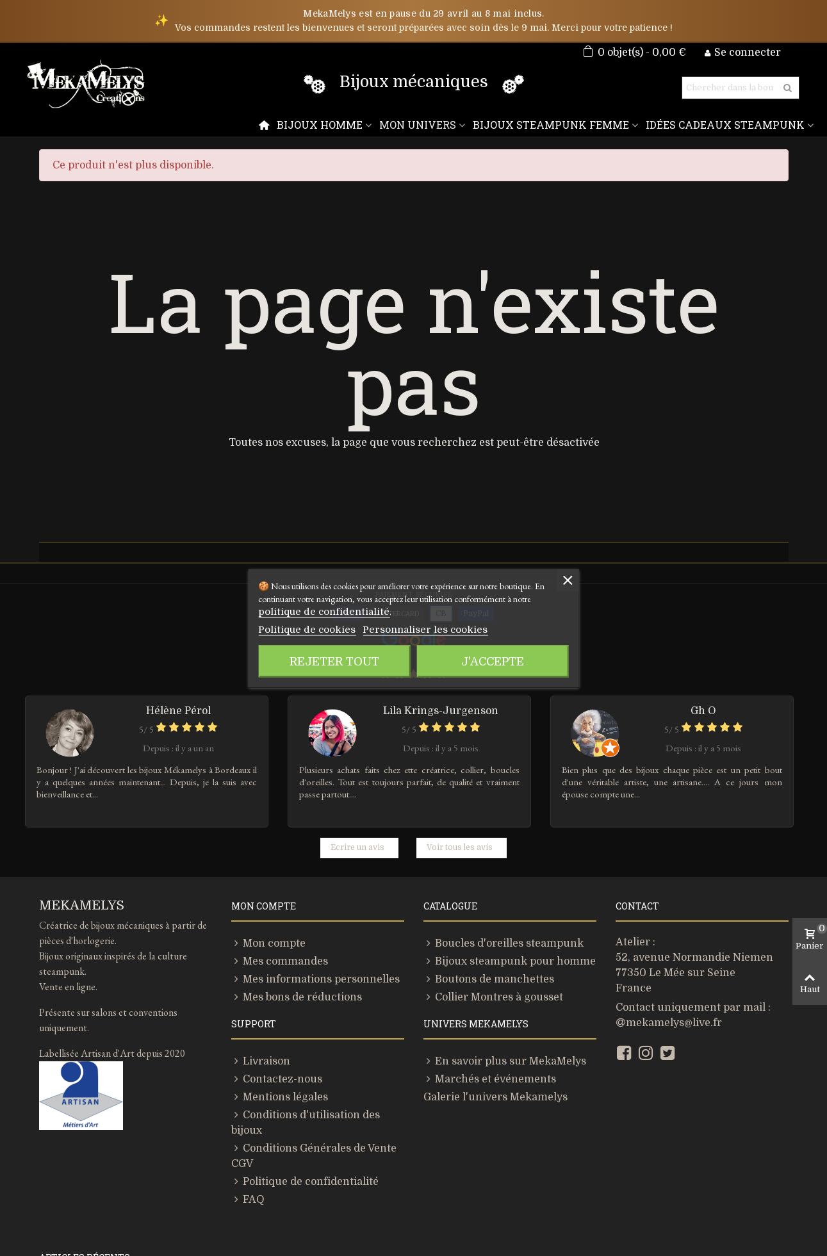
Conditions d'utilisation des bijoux (307, 1033)
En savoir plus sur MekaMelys (492, 979)
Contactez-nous (269, 997)
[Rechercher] (730, 88)
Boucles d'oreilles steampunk (489, 861)
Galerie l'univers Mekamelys (482, 1014)
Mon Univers (448, 124)
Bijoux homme (357, 124)
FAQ (247, 1087)
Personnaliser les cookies (391, 629)
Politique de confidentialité (292, 1069)
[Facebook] (624, 971)
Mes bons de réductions (285, 915)
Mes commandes (271, 879)
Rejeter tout (334, 661)
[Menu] (305, 124)
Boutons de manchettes (476, 897)
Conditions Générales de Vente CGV (312, 1051)
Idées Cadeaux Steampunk (731, 124)
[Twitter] (667, 971)
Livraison (256, 979)
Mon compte (263, 861)
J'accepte (492, 661)
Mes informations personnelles (300, 897)
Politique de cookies (297, 629)
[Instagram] (645, 971)
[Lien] (390, 1209)
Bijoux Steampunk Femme (570, 124)
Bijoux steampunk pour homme (493, 879)
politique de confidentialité (310, 611)
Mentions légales (272, 1015)
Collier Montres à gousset (482, 915)
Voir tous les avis (454, 765)
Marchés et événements (477, 997)
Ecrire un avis (364, 765)
